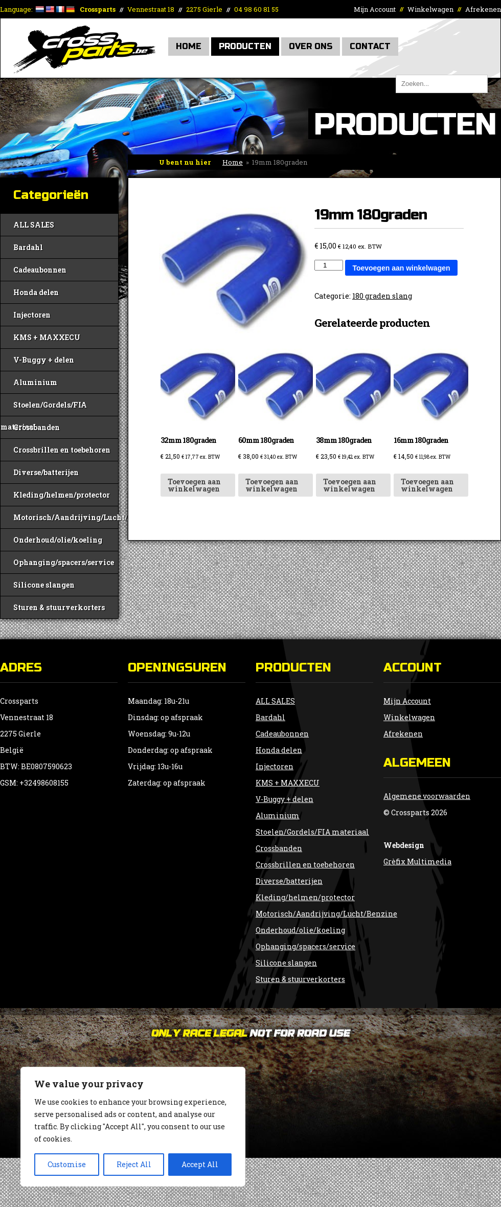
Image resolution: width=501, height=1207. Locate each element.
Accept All (199, 1164)
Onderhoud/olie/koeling (57, 540)
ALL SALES (33, 225)
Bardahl (28, 247)
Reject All (134, 1164)
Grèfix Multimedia (417, 861)
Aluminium (35, 382)
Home (188, 46)
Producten (245, 46)
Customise (67, 1164)
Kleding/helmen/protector (61, 495)
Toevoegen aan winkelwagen (401, 268)
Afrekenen (483, 9)
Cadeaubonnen (39, 270)
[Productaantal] (328, 265)
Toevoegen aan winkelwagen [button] (194, 485)
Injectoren (32, 315)
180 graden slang (382, 296)
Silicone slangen (44, 585)
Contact (370, 46)
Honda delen (36, 292)
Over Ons (310, 46)
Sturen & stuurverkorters (59, 607)
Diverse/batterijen (46, 472)
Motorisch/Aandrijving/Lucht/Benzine (65, 517)
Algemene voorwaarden (426, 796)
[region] (132, 1127)
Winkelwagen (430, 9)
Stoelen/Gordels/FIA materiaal (44, 408)
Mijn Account (375, 9)
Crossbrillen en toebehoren (61, 450)
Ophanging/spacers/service (63, 562)
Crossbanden (36, 427)
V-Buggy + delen (43, 360)
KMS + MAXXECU (46, 337)
